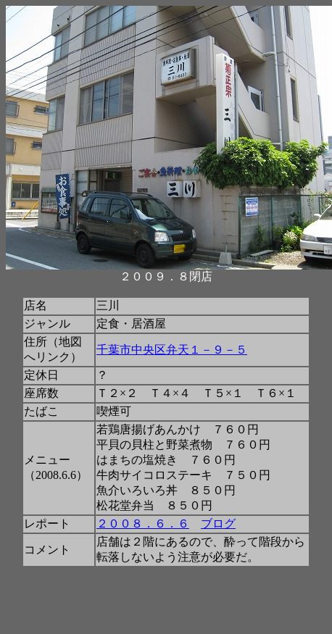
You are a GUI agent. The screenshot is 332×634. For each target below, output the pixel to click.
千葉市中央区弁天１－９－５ (171, 349)
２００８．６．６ (142, 523)
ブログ (218, 523)
